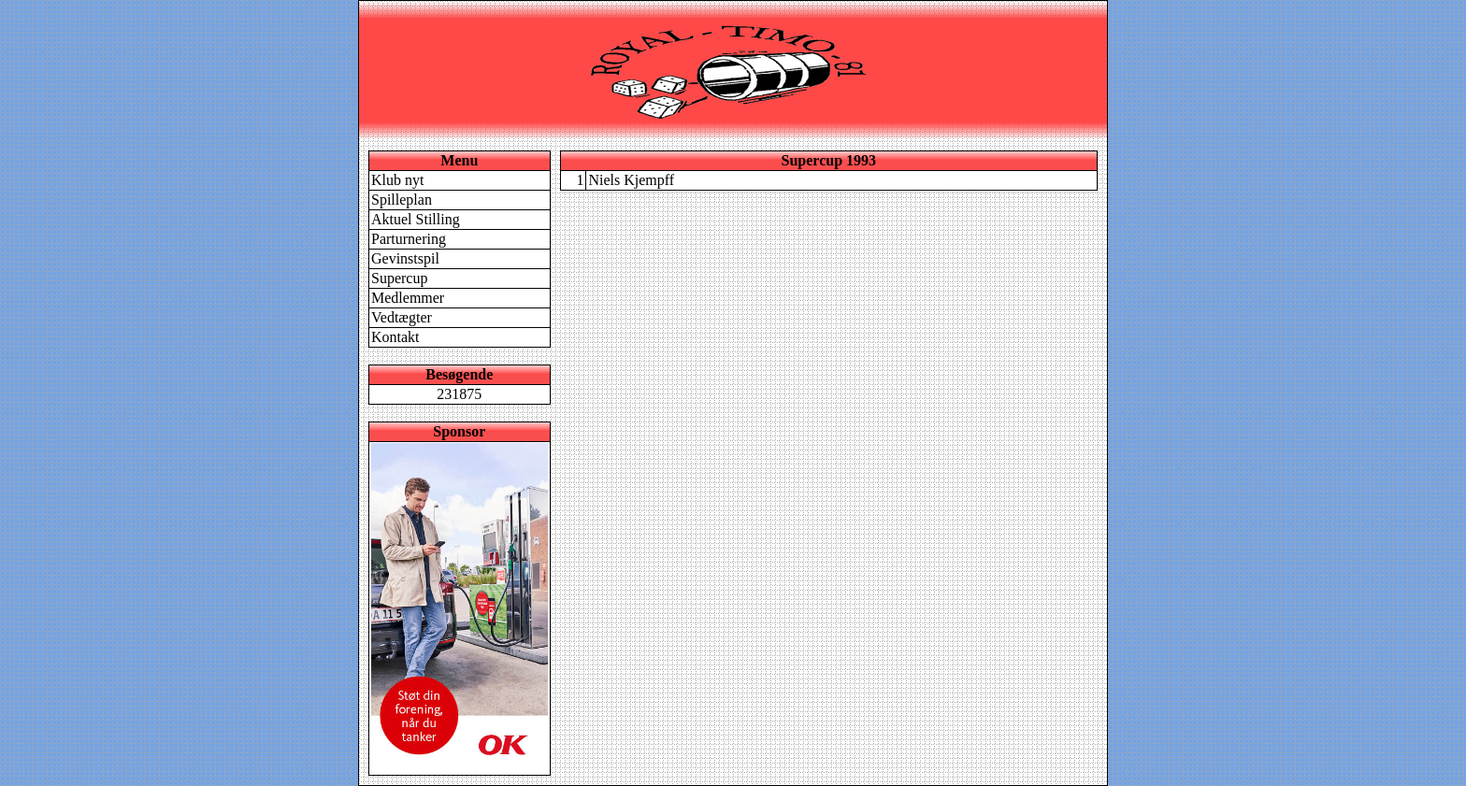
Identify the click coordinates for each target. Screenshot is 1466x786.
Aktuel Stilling (415, 219)
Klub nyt (397, 180)
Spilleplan (401, 199)
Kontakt (395, 337)
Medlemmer (407, 298)
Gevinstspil (405, 258)
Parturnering (408, 239)
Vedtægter (401, 317)
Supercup (399, 278)
